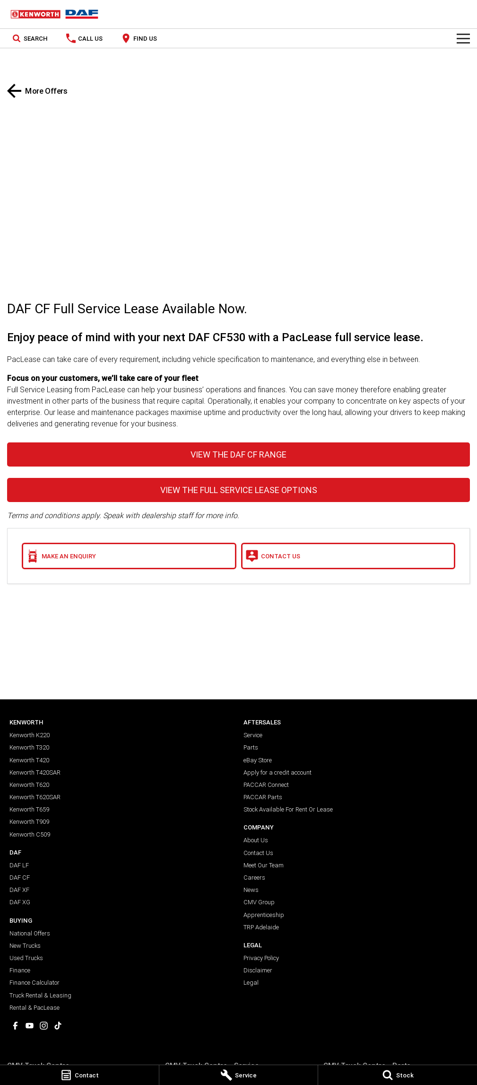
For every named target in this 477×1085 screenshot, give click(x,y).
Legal (251, 983)
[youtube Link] (29, 1026)
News (251, 890)
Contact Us (258, 853)
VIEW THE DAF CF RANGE (238, 454)
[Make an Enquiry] (129, 556)
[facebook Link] (15, 1026)
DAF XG (19, 902)
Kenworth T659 (29, 809)
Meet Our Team (263, 865)
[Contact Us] (348, 556)
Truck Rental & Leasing (40, 995)
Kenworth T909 (29, 822)
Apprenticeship (263, 915)
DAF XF (19, 890)
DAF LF (19, 865)
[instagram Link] (44, 1026)
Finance (19, 970)
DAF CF (19, 877)
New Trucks (25, 946)
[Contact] (79, 1075)
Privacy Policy (261, 958)
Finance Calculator (34, 983)
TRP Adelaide (261, 927)
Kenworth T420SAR (35, 772)
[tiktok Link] (58, 1026)
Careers (254, 877)
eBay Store (257, 760)
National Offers (29, 933)
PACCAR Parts (262, 797)
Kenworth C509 (29, 834)
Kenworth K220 (29, 735)
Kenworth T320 (29, 747)
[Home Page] (54, 14)
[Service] (238, 1075)
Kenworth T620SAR (35, 797)
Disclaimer (257, 970)
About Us (255, 840)
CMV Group (259, 902)
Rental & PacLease (34, 1008)
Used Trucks (26, 958)
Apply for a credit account (277, 772)
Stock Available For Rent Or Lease (288, 809)
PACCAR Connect (266, 785)
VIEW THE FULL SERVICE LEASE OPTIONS (238, 490)
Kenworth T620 (29, 785)
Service (252, 735)
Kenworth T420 (29, 760)
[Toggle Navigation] (463, 38)
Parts (250, 747)
